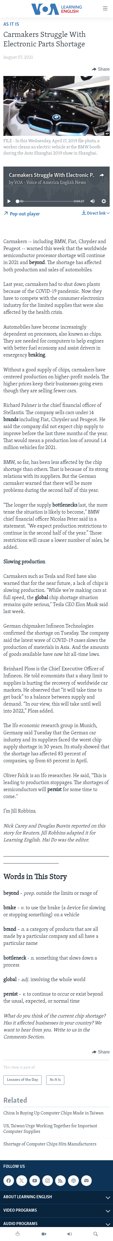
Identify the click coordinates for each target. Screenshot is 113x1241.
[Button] (101, 69)
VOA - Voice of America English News (50, 183)
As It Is (11, 24)
